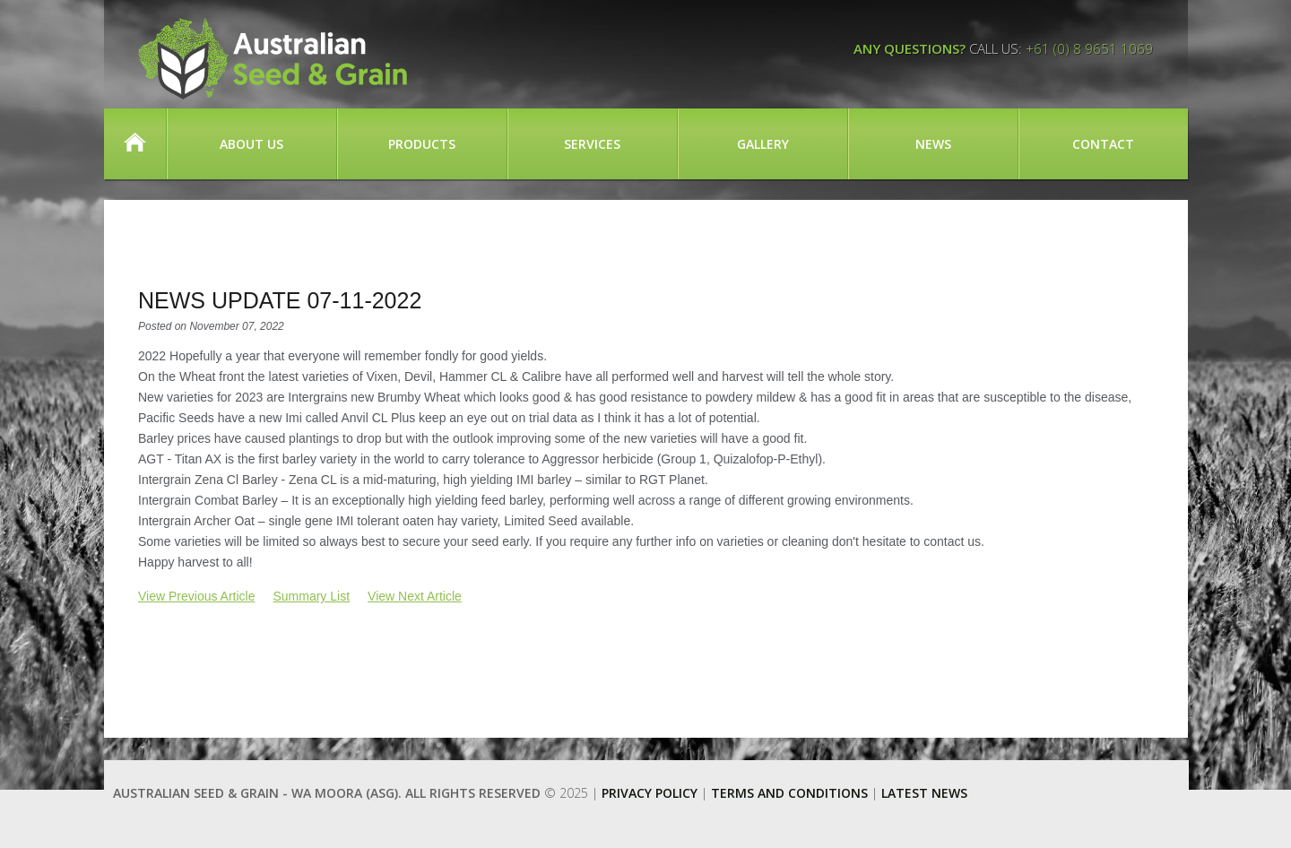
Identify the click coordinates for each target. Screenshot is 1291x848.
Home (135, 143)
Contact (1103, 143)
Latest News (924, 792)
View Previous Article (196, 596)
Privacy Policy (649, 792)
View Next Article (415, 596)
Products (421, 143)
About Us (251, 143)
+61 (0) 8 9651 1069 (1089, 48)
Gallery (763, 143)
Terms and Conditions (789, 792)
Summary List (311, 596)
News (933, 143)
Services (592, 143)
